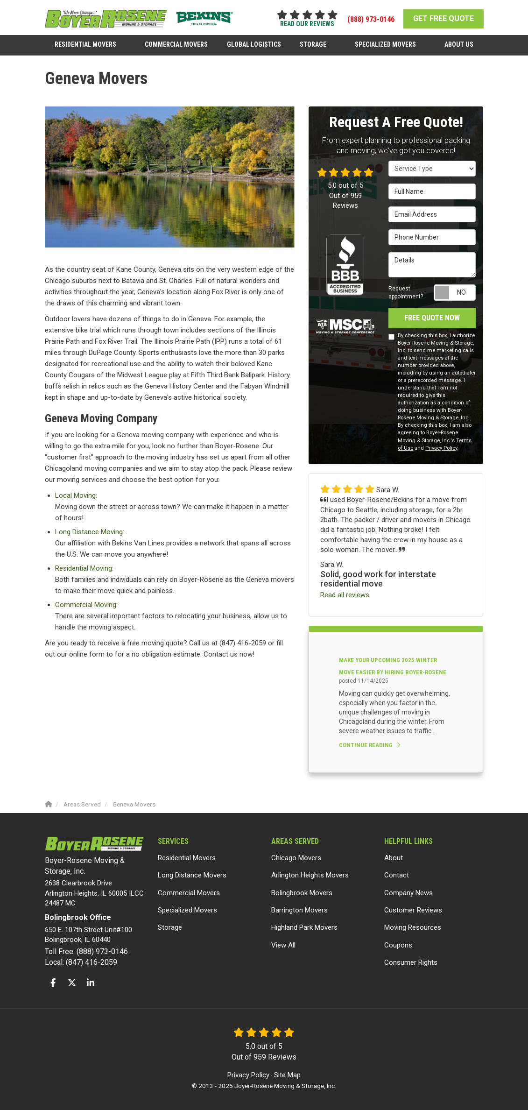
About (393, 858)
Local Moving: (76, 495)
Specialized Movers (187, 910)
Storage (170, 927)
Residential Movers (187, 858)
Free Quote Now (432, 317)
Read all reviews (344, 595)
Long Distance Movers (192, 875)
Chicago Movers (296, 858)
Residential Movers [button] (86, 43)
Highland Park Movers (304, 927)
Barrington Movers (299, 910)
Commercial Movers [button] (176, 43)
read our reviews (307, 24)
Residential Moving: (84, 568)
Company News (408, 893)
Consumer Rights (410, 962)
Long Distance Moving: (89, 532)
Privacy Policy (441, 448)
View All (283, 945)
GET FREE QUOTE (443, 18)
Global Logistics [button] (254, 43)
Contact (396, 875)
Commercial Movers (189, 893)
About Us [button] (458, 43)
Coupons (398, 945)
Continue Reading (369, 745)
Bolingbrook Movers (301, 893)
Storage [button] (313, 43)
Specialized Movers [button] (384, 43)
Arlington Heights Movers (310, 875)
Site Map (287, 1075)
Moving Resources (412, 927)
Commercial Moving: (86, 605)
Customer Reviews (413, 910)
